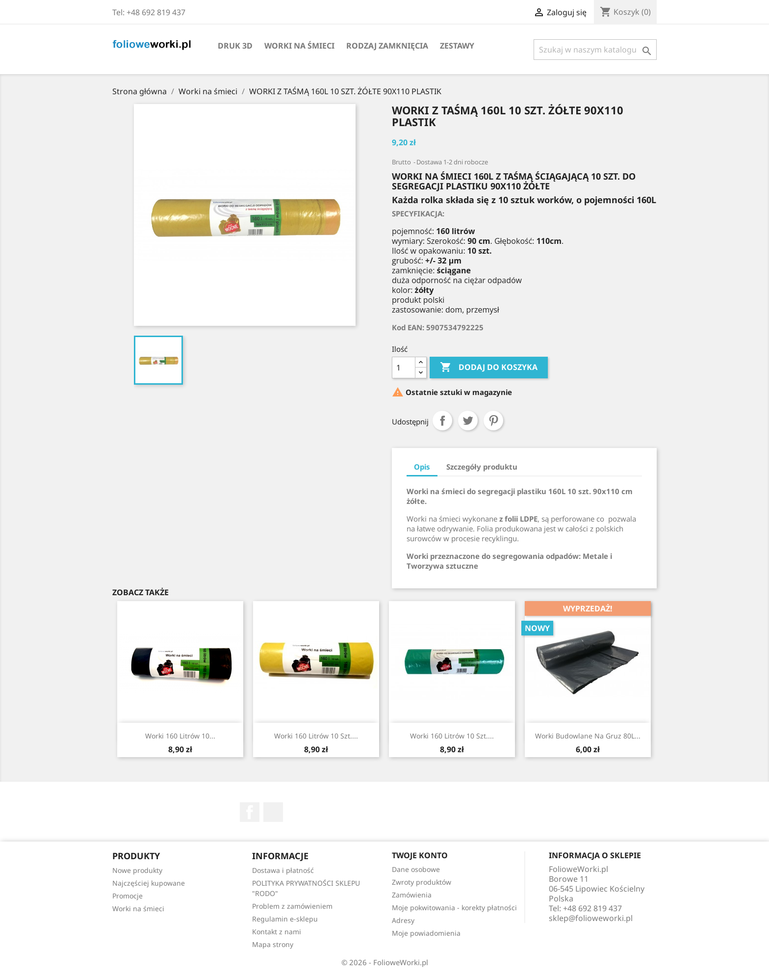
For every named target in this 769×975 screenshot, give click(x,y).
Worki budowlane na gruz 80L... (588, 735)
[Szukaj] (595, 49)
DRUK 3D (235, 45)
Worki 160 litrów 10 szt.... (316, 735)
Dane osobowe (416, 869)
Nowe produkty (137, 870)
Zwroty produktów (421, 882)
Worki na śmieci (299, 45)
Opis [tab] (422, 467)
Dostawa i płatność (283, 870)
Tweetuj (468, 420)
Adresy (403, 920)
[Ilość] (403, 367)
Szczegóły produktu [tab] (481, 467)
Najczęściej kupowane (148, 883)
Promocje (127, 895)
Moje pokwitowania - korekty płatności (454, 907)
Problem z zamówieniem (292, 906)
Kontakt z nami (276, 931)
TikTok (273, 812)
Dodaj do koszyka (489, 367)
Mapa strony (272, 944)
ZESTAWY (457, 45)
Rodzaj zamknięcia (387, 45)
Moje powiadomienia (426, 933)
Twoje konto (420, 855)
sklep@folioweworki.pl (591, 918)
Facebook (249, 812)
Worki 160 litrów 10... (180, 735)
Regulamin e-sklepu (285, 918)
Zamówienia (412, 894)
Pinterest (493, 420)
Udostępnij (442, 420)
